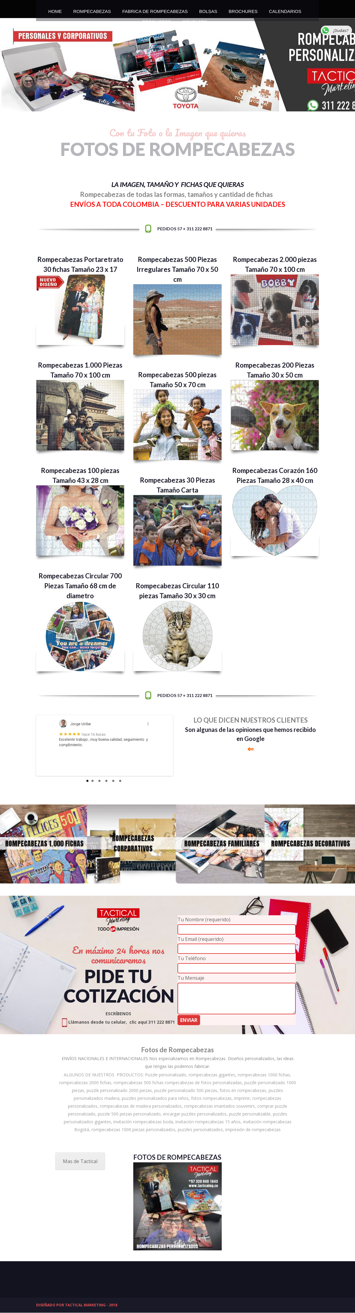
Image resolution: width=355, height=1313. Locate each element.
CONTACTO (194, 20)
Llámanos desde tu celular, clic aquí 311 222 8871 (118, 1022)
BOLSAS (208, 10)
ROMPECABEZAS (92, 10)
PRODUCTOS (156, 20)
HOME (55, 10)
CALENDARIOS (285, 10)
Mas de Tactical (80, 1161)
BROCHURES (243, 10)
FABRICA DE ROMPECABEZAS (155, 10)
